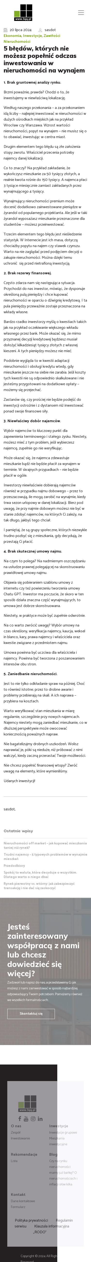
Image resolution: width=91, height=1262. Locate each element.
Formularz (18, 1207)
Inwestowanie (20, 1138)
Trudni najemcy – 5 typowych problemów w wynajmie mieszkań (45, 857)
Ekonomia (12, 36)
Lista (14, 1161)
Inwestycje (32, 36)
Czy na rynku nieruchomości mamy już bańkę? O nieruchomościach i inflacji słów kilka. (63, 1172)
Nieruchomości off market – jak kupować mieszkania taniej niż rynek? (45, 846)
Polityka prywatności (31, 1220)
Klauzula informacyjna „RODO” (51, 1229)
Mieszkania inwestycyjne (58, 1141)
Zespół (15, 1133)
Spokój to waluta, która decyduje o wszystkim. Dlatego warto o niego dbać (40, 875)
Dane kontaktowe (23, 1201)
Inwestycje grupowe (63, 1133)
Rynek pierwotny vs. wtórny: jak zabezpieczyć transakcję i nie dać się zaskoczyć (39, 886)
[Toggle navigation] (81, 13)
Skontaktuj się (31, 1014)
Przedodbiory (14, 866)
